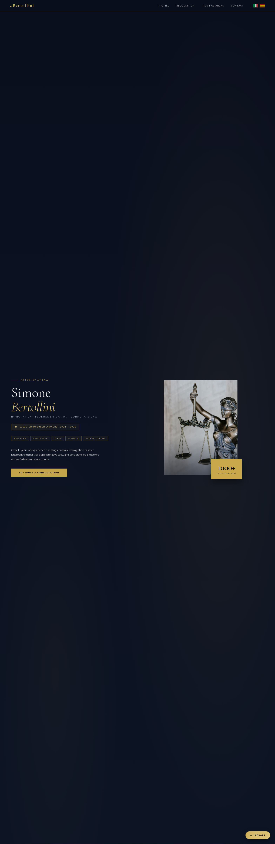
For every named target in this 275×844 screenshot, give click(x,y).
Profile (163, 6)
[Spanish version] (261, 5)
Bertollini (24, 5)
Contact (236, 6)
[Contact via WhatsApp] (258, 835)
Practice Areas (212, 6)
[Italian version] (254, 5)
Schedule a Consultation (39, 473)
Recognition (184, 6)
